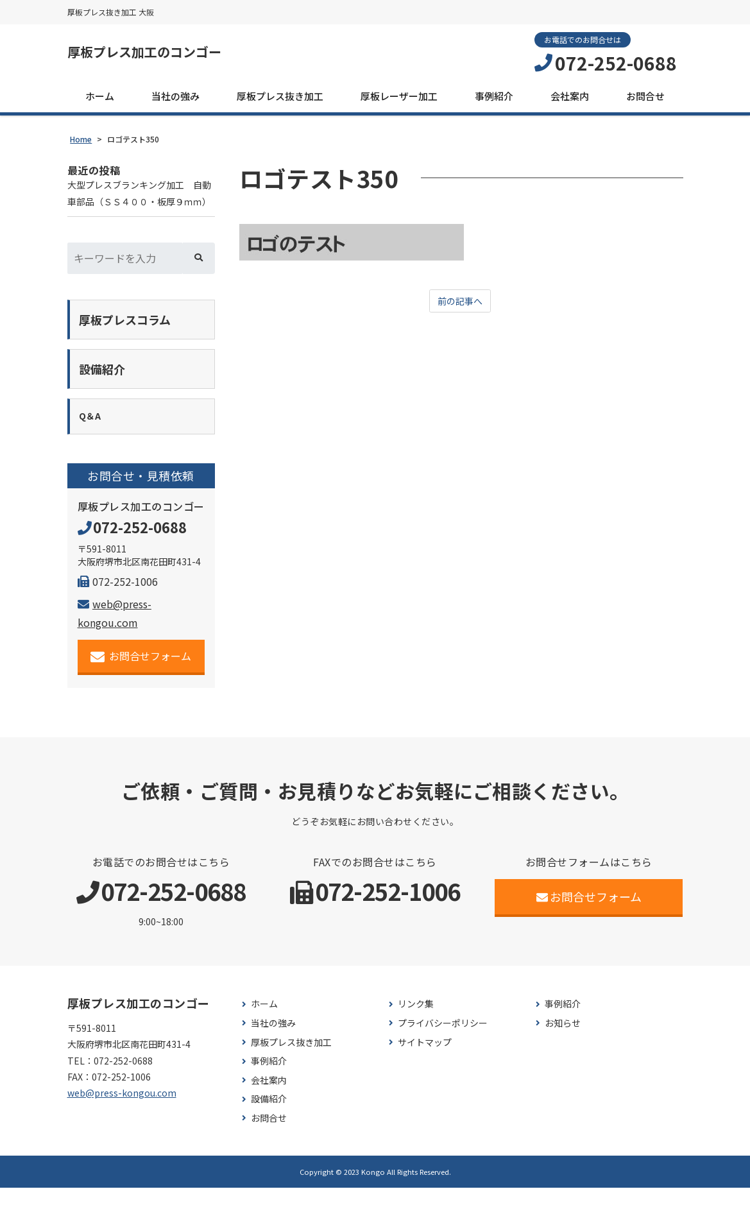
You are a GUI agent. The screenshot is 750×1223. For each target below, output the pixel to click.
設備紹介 (269, 1135)
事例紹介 (494, 100)
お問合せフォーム (140, 692)
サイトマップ (425, 1078)
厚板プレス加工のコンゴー (167, 54)
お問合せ (645, 100)
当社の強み (175, 100)
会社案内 (569, 100)
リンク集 (416, 1040)
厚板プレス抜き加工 (280, 100)
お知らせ (563, 1059)
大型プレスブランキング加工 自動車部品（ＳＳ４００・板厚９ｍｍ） (139, 210)
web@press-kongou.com (121, 1128)
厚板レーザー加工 (399, 100)
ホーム (99, 100)
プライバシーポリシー (443, 1059)
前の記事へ (460, 306)
